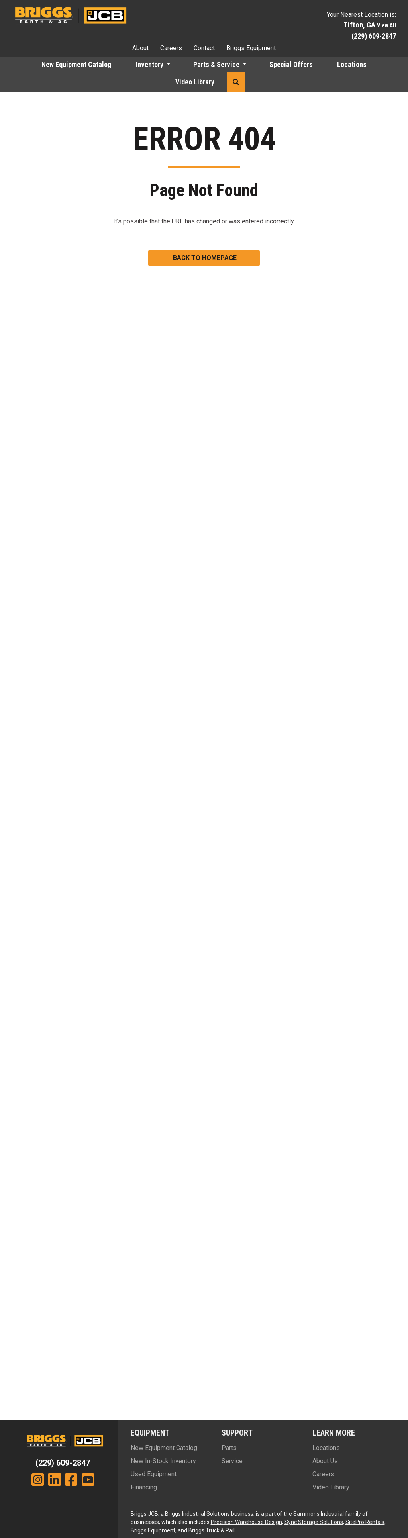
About (140, 48)
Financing (144, 1487)
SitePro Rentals (364, 1522)
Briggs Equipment (251, 48)
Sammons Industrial (318, 1514)
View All (386, 25)
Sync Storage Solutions (313, 1522)
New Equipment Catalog (76, 64)
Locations (352, 64)
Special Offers (291, 64)
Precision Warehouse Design (246, 1522)
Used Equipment (154, 1474)
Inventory (149, 64)
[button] (172, 64)
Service (232, 1461)
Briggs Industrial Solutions (197, 1514)
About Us (325, 1461)
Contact (204, 48)
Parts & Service (216, 64)
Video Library (194, 82)
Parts (229, 1448)
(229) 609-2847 (373, 36)
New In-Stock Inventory (163, 1461)
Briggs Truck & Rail (211, 1530)
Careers (171, 48)
